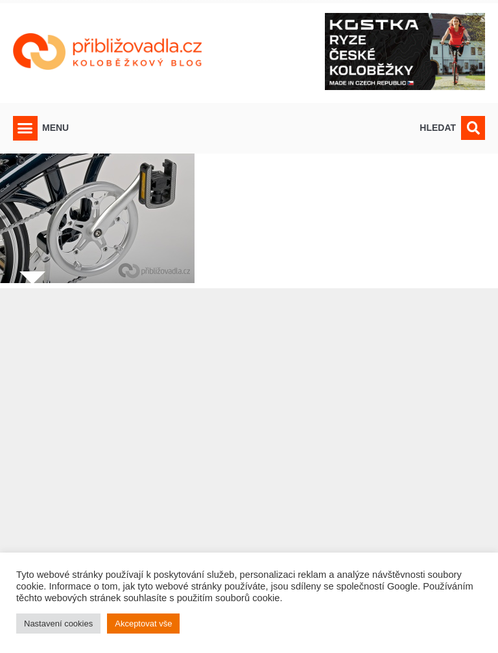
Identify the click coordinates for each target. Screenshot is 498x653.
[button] (25, 128)
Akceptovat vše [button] (143, 623)
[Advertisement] (249, 463)
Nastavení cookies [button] (58, 623)
